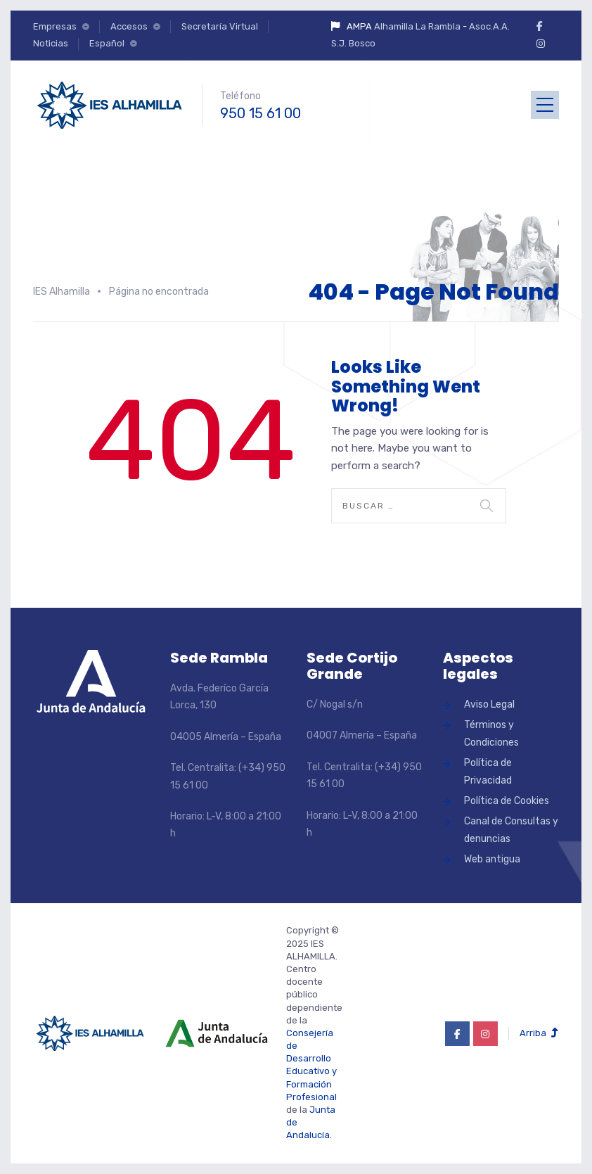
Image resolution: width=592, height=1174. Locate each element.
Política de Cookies (506, 801)
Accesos (129, 26)
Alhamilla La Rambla (417, 26)
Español (106, 43)
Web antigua (492, 859)
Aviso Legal (489, 704)
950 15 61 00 (260, 113)
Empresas (55, 26)
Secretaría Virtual (219, 26)
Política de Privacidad (488, 771)
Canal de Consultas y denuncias (511, 829)
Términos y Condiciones (491, 733)
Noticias (50, 43)
